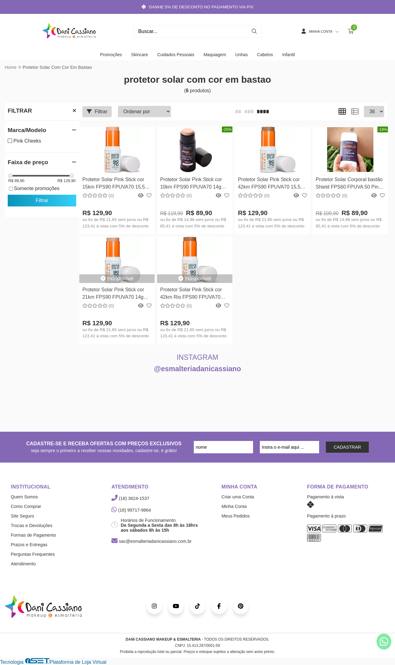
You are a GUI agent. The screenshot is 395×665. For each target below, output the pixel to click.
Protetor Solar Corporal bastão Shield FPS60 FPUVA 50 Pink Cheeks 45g (349, 184)
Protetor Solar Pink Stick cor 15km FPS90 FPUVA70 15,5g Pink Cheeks (115, 184)
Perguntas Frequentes (33, 554)
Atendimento (23, 563)
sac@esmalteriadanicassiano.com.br (151, 541)
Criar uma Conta (238, 496)
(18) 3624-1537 (130, 498)
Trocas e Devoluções (31, 525)
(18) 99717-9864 (131, 510)
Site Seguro (22, 515)
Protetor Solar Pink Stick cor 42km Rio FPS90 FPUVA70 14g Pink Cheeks (191, 294)
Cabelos (265, 54)
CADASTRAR (347, 447)
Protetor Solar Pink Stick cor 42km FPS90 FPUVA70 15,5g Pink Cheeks (270, 184)
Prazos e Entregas (29, 544)
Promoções (111, 54)
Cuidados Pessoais (175, 54)
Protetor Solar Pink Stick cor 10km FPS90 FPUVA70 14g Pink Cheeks (191, 184)
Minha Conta (234, 506)
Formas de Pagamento (33, 535)
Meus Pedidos (236, 515)
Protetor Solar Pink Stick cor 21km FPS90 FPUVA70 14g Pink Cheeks (113, 294)
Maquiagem (214, 54)
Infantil (288, 54)
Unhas (241, 54)
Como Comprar (26, 506)
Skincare (139, 54)
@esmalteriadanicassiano (197, 369)
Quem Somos (24, 496)
